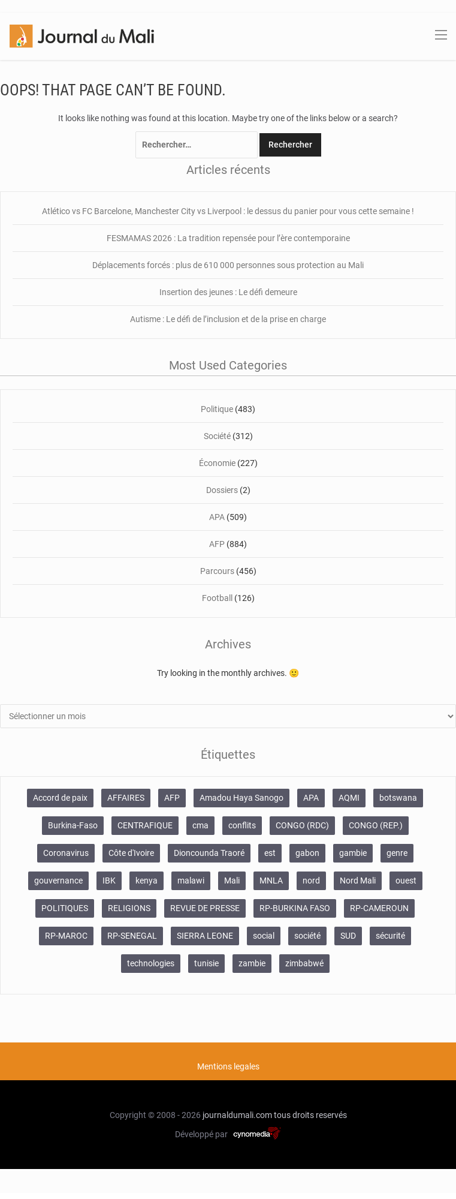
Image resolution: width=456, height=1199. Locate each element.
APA (217, 517)
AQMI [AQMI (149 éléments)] (349, 798)
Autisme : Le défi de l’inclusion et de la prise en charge (228, 319)
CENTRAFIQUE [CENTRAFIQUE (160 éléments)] (145, 825)
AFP (217, 544)
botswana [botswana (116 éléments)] (398, 798)
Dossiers (222, 490)
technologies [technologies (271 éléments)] (150, 963)
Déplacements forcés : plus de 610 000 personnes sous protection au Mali (228, 265)
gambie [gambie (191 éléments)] (353, 853)
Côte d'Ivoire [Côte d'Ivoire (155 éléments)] (131, 853)
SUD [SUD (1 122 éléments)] (348, 935)
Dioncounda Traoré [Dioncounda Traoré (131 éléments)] (209, 853)
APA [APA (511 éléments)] (311, 798)
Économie (217, 463)
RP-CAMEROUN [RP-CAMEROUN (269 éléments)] (379, 908)
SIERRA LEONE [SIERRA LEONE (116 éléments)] (205, 935)
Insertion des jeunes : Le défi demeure (228, 292)
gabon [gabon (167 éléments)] (307, 853)
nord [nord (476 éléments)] (311, 880)
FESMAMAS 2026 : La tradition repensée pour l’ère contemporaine (228, 238)
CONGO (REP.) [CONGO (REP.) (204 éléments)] (376, 825)
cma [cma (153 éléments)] (200, 825)
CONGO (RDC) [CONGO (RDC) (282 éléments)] (302, 825)
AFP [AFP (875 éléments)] (172, 798)
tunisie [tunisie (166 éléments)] (206, 963)
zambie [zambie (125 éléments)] (251, 963)
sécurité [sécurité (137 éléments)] (390, 935)
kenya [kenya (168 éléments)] (146, 880)
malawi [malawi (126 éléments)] (190, 880)
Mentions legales (228, 1066)
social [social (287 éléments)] (263, 935)
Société (217, 436)
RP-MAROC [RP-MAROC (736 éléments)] (66, 935)
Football (217, 598)
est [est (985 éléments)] (270, 853)
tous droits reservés (310, 1115)
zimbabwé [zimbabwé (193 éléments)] (304, 963)
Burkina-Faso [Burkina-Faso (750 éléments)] (73, 825)
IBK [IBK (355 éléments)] (109, 880)
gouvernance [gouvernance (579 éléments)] (58, 880)
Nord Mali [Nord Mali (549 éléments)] (358, 880)
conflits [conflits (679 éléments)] (242, 825)
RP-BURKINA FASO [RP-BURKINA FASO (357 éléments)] (294, 908)
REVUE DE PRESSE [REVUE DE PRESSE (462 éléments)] (205, 908)
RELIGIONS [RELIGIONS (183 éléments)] (129, 908)
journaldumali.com (237, 1115)
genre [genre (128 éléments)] (396, 853)
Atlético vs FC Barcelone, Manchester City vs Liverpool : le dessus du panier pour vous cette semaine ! (228, 211)
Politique (217, 409)
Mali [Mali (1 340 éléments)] (232, 880)
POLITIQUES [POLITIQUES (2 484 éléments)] (64, 908)
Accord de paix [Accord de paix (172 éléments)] (60, 798)
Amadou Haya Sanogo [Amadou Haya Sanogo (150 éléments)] (241, 798)
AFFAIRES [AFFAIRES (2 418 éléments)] (125, 798)
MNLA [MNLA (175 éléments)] (271, 880)
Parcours (217, 571)
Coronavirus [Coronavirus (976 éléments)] (66, 853)
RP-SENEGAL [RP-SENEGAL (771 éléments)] (132, 935)
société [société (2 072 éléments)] (307, 935)
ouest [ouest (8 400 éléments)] (405, 880)
